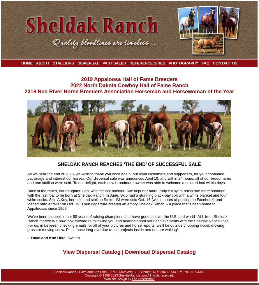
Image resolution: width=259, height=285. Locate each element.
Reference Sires (147, 63)
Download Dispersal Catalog (160, 252)
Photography (183, 63)
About (42, 63)
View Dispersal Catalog (92, 252)
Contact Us (225, 63)
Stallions (63, 63)
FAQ (205, 63)
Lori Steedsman (143, 279)
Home (27, 63)
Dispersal (88, 63)
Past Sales (114, 63)
